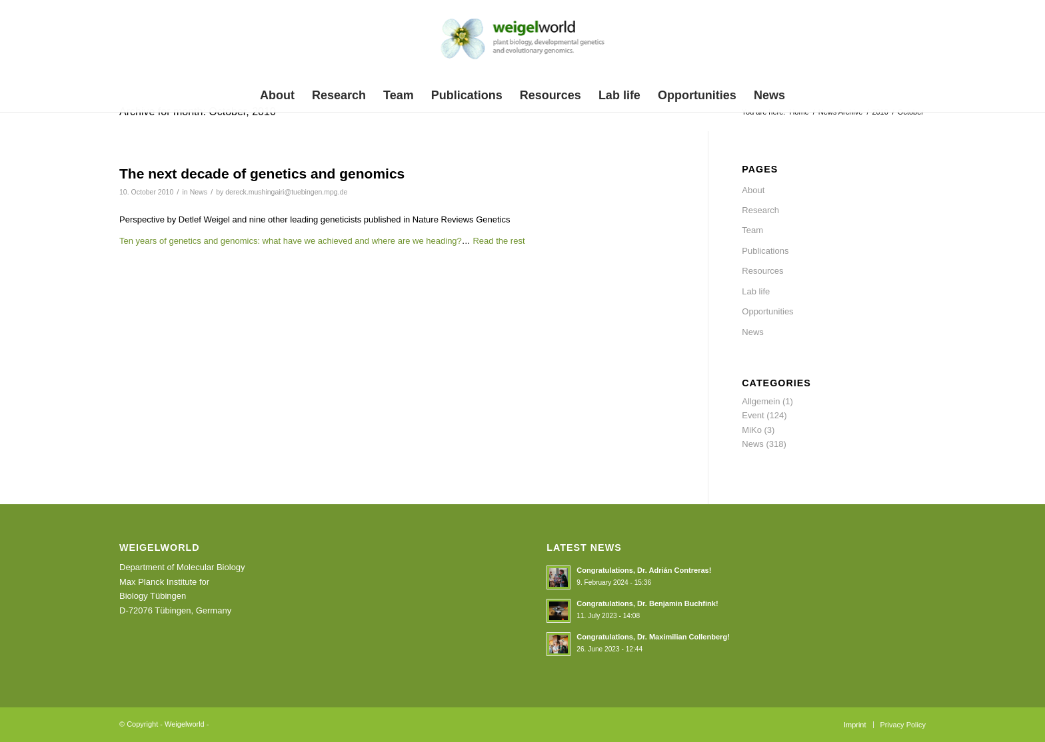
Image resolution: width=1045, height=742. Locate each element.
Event (753, 415)
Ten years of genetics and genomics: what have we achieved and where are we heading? (290, 241)
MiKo (752, 430)
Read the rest (498, 241)
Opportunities (767, 311)
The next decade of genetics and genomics (262, 173)
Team (752, 230)
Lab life (756, 291)
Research (760, 210)
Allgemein (761, 401)
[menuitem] (277, 95)
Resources (762, 271)
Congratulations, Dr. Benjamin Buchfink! (647, 603)
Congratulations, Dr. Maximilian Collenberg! (653, 637)
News (198, 192)
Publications (765, 251)
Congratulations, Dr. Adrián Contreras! (643, 570)
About (753, 190)
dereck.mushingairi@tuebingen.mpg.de (286, 192)
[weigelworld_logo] (523, 42)
